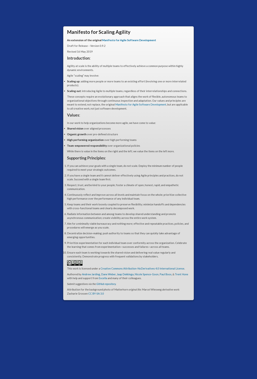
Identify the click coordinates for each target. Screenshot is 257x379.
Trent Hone (181, 274)
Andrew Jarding (91, 274)
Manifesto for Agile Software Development (129, 40)
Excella (103, 278)
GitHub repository (106, 283)
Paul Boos (166, 274)
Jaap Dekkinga (125, 274)
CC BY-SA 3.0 (96, 293)
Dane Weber (108, 274)
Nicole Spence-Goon (147, 274)
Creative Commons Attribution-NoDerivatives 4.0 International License (142, 268)
